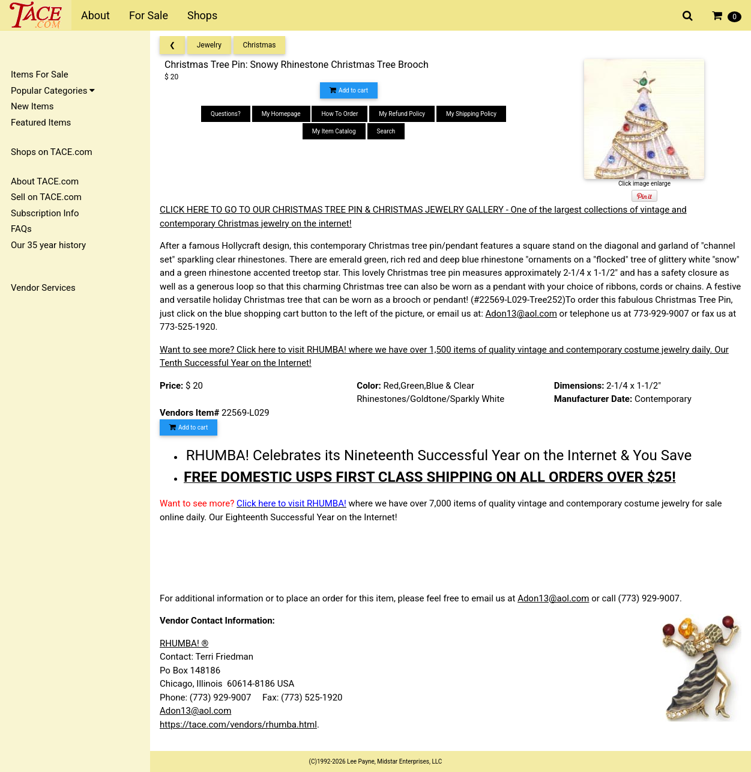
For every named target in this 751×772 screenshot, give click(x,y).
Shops (202, 15)
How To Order (339, 114)
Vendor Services (43, 287)
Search (386, 131)
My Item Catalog (334, 131)
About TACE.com (45, 181)
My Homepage (281, 114)
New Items (32, 106)
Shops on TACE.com (51, 152)
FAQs (21, 228)
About (95, 15)
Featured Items (41, 122)
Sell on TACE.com (46, 197)
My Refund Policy (402, 114)
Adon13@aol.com (521, 313)
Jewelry (209, 45)
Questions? (226, 114)
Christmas (259, 45)
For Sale (148, 15)
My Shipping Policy (471, 114)
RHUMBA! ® (184, 643)
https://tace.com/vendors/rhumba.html (238, 724)
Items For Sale (39, 74)
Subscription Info (45, 213)
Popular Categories (53, 90)
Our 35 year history (48, 245)
